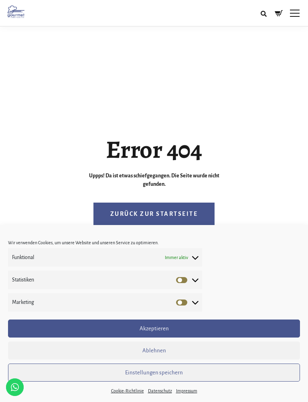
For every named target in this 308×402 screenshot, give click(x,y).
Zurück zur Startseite (154, 214)
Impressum (186, 390)
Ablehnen (154, 351)
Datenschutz (160, 390)
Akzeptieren (154, 329)
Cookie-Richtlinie (127, 390)
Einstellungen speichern (154, 373)
